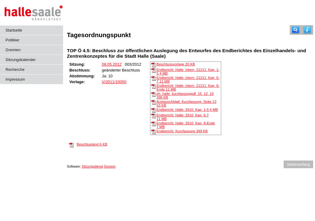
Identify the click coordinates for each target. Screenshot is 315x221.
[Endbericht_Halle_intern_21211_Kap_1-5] (153, 70)
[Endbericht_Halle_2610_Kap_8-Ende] (153, 123)
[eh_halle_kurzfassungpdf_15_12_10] (153, 94)
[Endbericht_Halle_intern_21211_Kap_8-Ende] (153, 86)
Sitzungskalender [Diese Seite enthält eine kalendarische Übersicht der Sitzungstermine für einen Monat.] (21, 59)
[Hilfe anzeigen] (307, 30)
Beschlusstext (92, 144)
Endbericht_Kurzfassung (182, 131)
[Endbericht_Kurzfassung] (153, 131)
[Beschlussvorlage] (153, 64)
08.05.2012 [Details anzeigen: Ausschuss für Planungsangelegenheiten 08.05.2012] (112, 64)
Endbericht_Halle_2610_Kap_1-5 (187, 109)
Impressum (15, 79)
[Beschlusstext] (71, 144)
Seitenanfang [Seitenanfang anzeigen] (298, 164)
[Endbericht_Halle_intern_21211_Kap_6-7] (153, 78)
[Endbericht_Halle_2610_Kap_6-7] (153, 115)
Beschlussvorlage (176, 64)
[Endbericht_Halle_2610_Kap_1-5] (153, 110)
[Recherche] (295, 30)
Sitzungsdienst (92, 166)
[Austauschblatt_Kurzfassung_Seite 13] (153, 102)
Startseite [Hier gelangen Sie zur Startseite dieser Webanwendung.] (14, 30)
